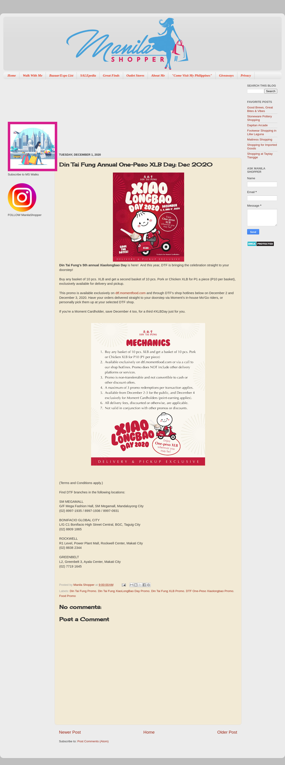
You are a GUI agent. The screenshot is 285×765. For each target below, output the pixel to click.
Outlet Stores (135, 75)
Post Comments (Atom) (93, 741)
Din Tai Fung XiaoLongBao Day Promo (124, 591)
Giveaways (226, 75)
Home (12, 75)
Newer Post (70, 732)
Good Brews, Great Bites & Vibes (260, 109)
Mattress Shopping (259, 139)
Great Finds (111, 75)
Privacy (246, 75)
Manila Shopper (84, 584)
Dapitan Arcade (257, 125)
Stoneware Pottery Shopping (259, 118)
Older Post (227, 732)
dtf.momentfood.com (130, 293)
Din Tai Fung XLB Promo (167, 591)
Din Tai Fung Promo (83, 591)
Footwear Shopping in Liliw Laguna (261, 132)
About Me (158, 75)
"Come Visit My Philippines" (192, 75)
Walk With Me (32, 75)
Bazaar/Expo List (61, 75)
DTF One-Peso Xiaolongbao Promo (209, 591)
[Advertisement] (137, 114)
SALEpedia (88, 75)
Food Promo (67, 596)
